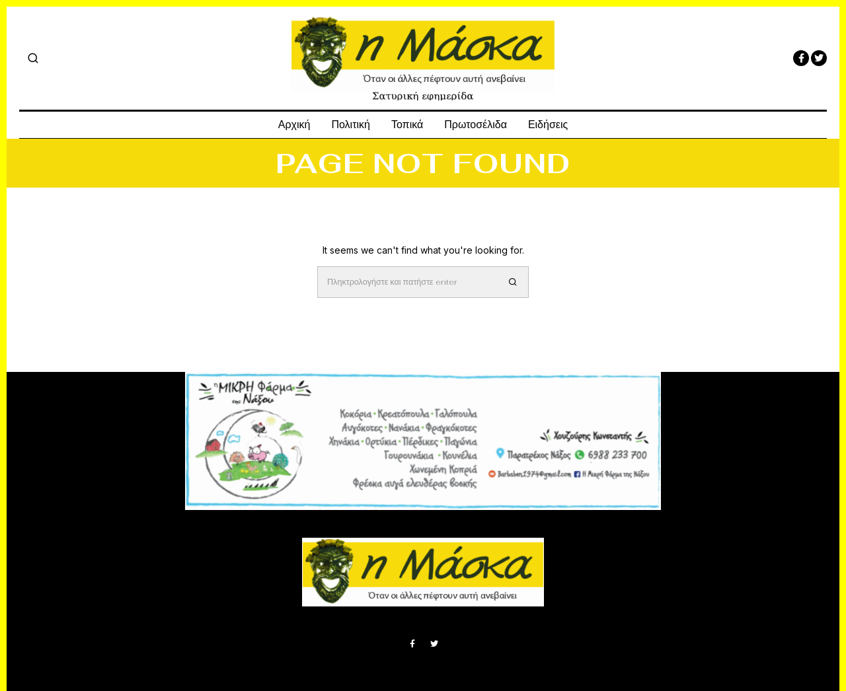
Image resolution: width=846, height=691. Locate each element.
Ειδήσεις (548, 124)
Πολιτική (350, 124)
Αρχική (294, 124)
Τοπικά (407, 124)
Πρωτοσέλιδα (475, 124)
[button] (513, 282)
